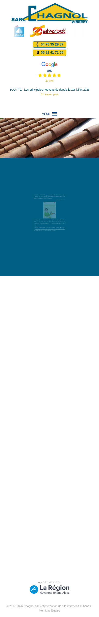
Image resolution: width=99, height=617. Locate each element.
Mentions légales (49, 610)
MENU (49, 114)
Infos (42, 197)
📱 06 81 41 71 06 (49, 52)
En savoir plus (49, 94)
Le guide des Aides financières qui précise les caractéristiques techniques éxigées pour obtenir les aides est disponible (49, 199)
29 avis (49, 80)
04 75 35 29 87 (49, 44)
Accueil (38, 197)
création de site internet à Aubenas (69, 606)
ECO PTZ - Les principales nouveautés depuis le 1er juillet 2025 (49, 89)
